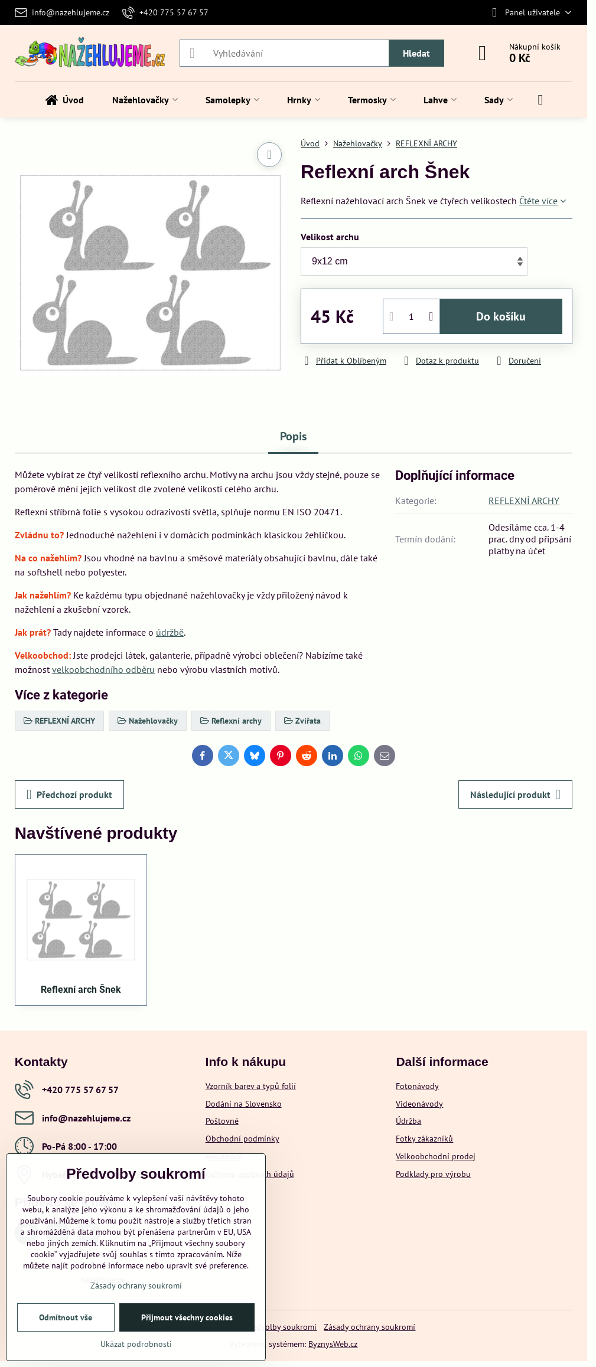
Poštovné (222, 1121)
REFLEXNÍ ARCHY (523, 500)
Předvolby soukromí (281, 1327)
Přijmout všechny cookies (187, 1317)
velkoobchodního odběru (103, 669)
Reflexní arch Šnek (81, 989)
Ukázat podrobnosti (136, 1344)
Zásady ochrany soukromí (369, 1327)
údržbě (170, 632)
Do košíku (501, 316)
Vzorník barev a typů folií (251, 1086)
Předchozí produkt (69, 794)
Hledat (416, 53)
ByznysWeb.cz (332, 1344)
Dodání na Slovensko (244, 1103)
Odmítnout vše (65, 1317)
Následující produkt (515, 794)
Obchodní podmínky (242, 1138)
